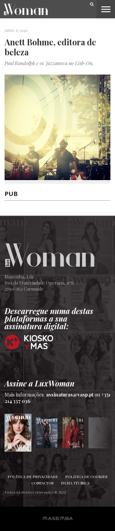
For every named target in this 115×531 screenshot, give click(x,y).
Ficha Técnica (75, 482)
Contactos (42, 482)
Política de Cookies (86, 476)
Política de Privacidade (33, 476)
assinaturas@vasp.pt (69, 394)
